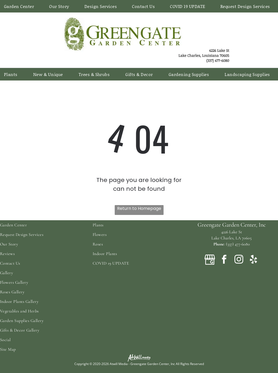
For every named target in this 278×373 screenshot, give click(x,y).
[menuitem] (21, 6)
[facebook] (224, 260)
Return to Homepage (139, 208)
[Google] (209, 260)
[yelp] (253, 260)
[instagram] (239, 260)
